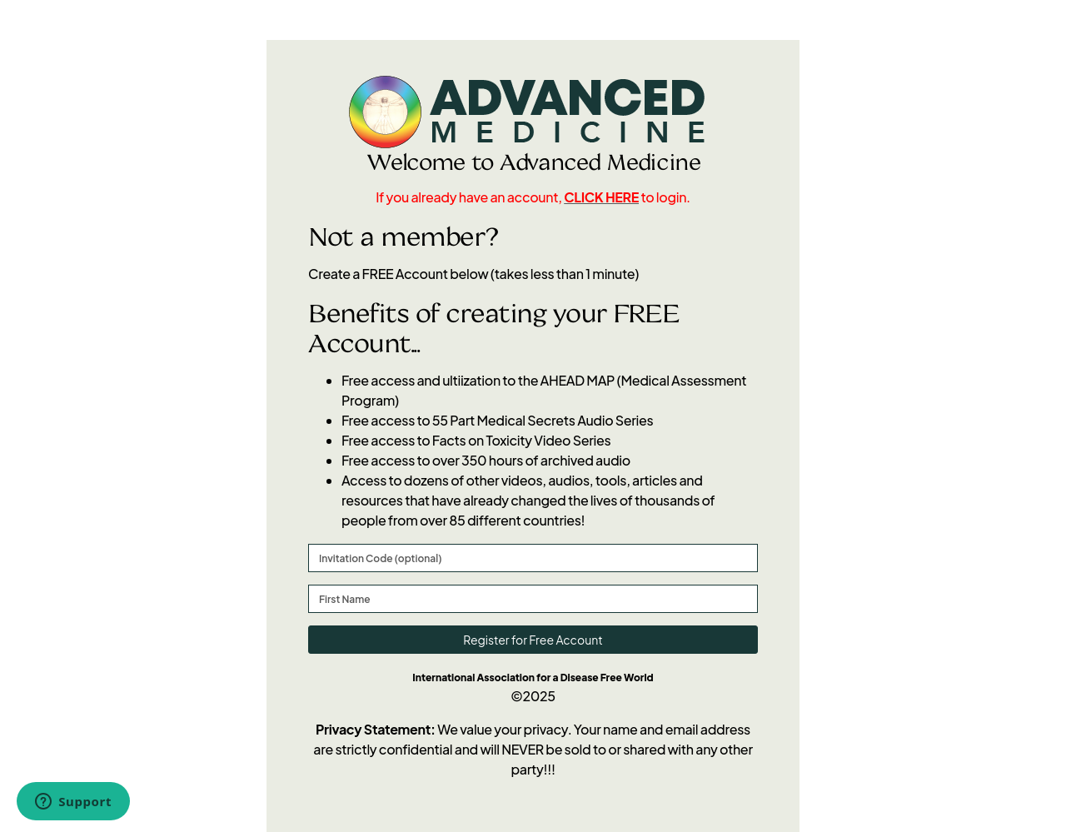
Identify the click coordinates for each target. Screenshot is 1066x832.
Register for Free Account (532, 639)
